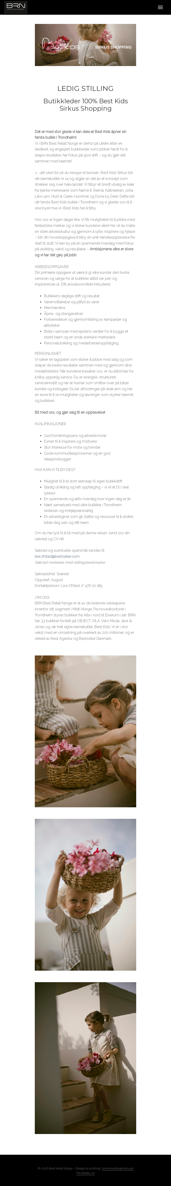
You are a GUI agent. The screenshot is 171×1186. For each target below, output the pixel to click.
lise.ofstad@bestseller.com (57, 556)
